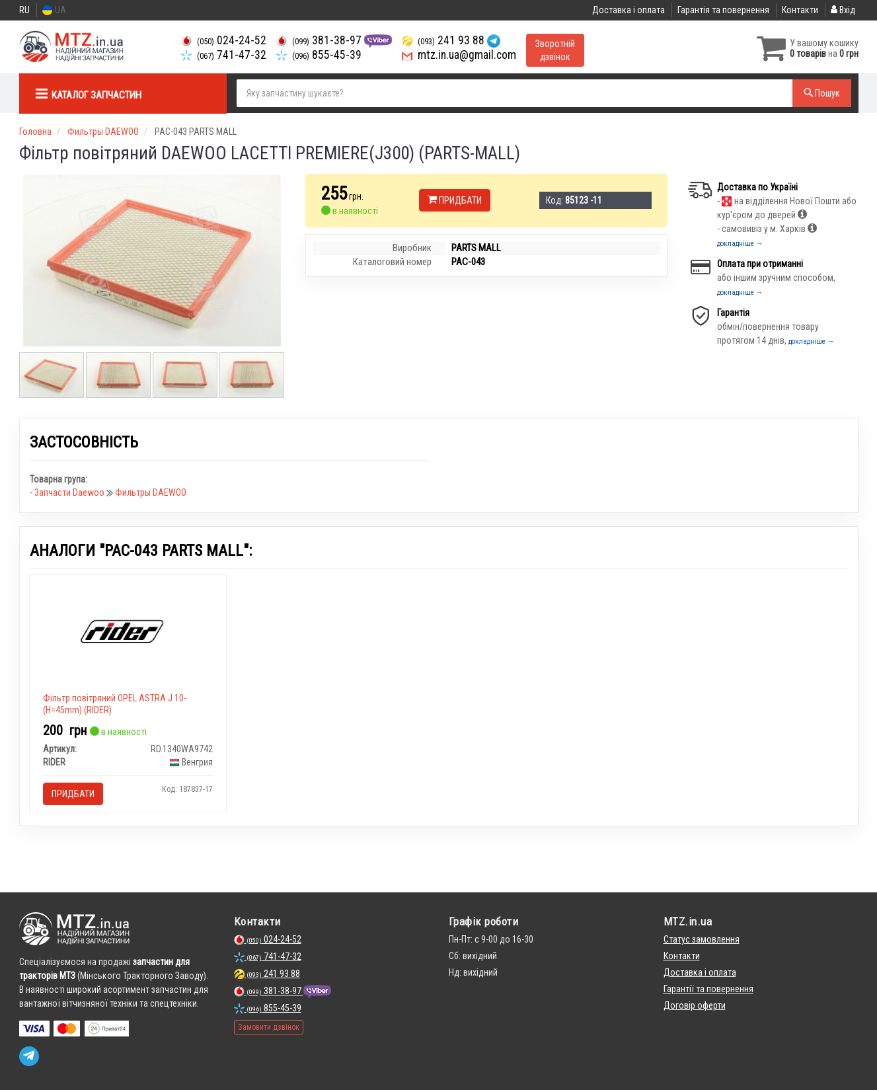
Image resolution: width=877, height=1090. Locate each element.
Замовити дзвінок (268, 1027)
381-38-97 (320, 40)
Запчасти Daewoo (70, 492)
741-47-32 (223, 54)
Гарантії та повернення (708, 989)
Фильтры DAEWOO (150, 492)
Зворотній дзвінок (555, 50)
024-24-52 (223, 40)
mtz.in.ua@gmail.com (459, 54)
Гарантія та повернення (723, 10)
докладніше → (740, 243)
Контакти (800, 10)
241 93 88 (444, 40)
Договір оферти (695, 1005)
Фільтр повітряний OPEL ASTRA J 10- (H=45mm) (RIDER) (114, 704)
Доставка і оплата (628, 10)
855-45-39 (319, 54)
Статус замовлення (702, 939)
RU (24, 10)
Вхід (843, 10)
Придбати (455, 200)
